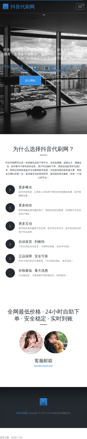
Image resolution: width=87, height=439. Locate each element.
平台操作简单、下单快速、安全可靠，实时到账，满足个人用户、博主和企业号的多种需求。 (43, 68)
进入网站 (30, 80)
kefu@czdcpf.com (43, 365)
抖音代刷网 (21, 413)
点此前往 (56, 80)
